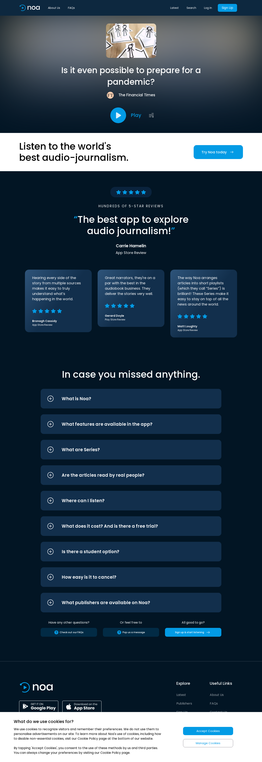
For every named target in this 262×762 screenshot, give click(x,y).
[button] (124, 399)
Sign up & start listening (193, 632)
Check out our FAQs (68, 632)
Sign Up (227, 7)
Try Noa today (218, 152)
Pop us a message (131, 632)
